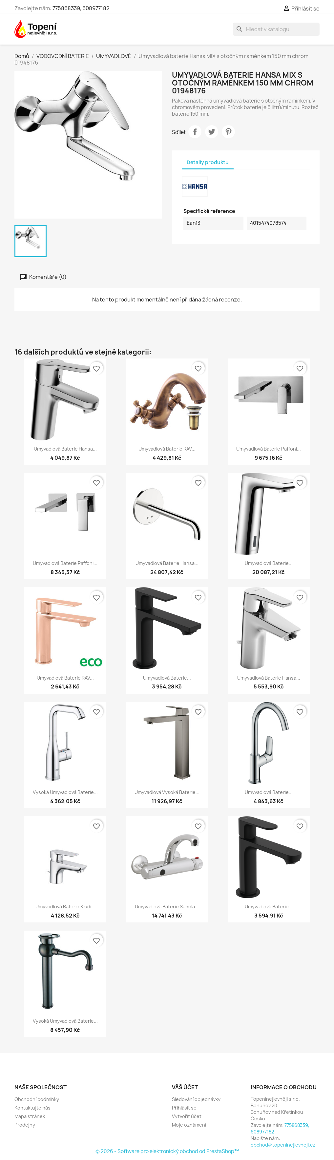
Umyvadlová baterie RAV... (167, 449)
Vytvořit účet (186, 1116)
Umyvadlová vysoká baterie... (167, 792)
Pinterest (228, 131)
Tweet (211, 131)
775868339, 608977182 (81, 8)
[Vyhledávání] (276, 29)
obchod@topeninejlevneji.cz (283, 1145)
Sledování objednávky (196, 1099)
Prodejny (24, 1125)
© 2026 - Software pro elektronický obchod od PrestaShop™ (167, 1151)
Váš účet (185, 1087)
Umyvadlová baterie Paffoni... (268, 449)
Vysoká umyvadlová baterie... (65, 792)
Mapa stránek (29, 1116)
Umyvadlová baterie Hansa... (65, 449)
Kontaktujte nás (32, 1108)
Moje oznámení (189, 1125)
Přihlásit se (184, 1108)
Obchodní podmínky (36, 1099)
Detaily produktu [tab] (208, 162)
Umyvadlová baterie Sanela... (167, 906)
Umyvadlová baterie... (269, 563)
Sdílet (194, 131)
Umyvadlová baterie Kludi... (65, 906)
